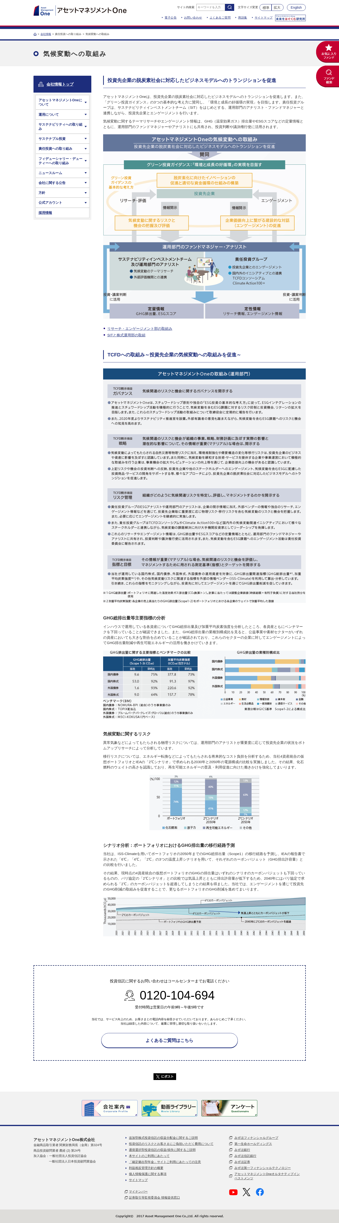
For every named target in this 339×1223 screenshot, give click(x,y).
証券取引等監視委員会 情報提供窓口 (154, 1197)
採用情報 (45, 213)
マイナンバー (138, 1191)
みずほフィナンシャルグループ (256, 1138)
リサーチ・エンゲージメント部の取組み (139, 328)
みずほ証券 (242, 1162)
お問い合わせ (193, 17)
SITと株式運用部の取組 (126, 335)
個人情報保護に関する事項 (147, 1174)
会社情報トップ (60, 84)
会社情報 (45, 34)
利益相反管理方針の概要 (146, 1168)
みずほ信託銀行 (245, 1156)
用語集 (242, 17)
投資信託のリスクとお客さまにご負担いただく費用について (171, 1144)
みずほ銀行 (242, 1150)
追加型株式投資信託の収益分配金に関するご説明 (163, 1138)
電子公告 (171, 17)
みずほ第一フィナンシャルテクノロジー (262, 1168)
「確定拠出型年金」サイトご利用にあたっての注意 (165, 1162)
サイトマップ (264, 17)
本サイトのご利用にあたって (149, 1156)
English (296, 7)
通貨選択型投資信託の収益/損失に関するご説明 (162, 1150)
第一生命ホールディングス (253, 1144)
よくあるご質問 (220, 17)
